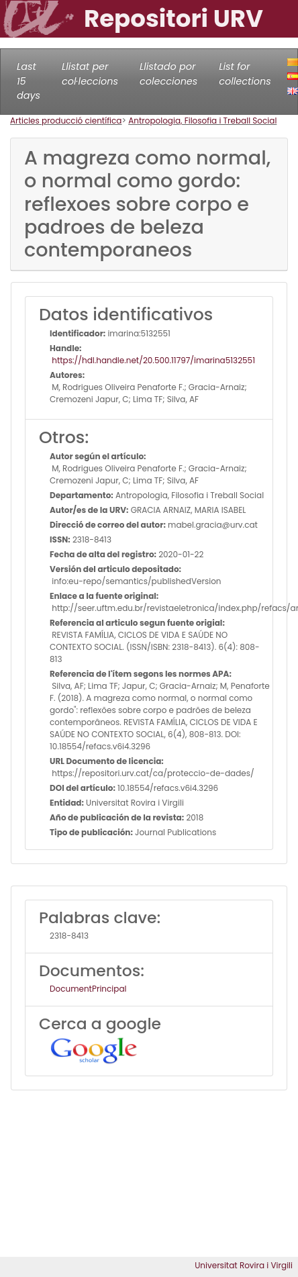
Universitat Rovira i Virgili (244, 1265)
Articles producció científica (65, 120)
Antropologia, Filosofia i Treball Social (202, 120)
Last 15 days (28, 81)
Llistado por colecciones (168, 74)
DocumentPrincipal (88, 988)
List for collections (244, 74)
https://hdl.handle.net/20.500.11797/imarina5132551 (152, 360)
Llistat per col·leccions (90, 74)
